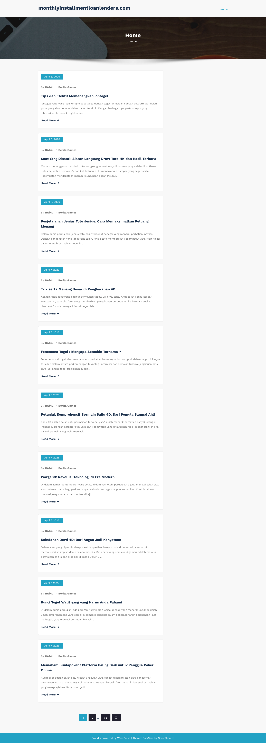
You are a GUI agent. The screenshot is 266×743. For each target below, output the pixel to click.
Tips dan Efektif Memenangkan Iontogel (74, 96)
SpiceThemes (165, 738)
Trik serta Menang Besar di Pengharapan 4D (78, 289)
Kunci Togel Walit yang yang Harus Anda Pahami (81, 602)
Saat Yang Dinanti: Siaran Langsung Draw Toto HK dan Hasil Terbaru (98, 159)
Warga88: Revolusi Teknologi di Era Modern (78, 477)
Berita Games (67, 87)
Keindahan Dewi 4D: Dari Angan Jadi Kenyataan (81, 540)
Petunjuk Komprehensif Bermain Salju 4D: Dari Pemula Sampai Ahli (98, 414)
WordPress (123, 738)
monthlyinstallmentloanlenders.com (84, 8)
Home (224, 9)
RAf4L (49, 87)
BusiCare (148, 738)
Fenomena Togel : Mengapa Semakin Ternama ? (81, 352)
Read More (50, 120)
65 (105, 717)
